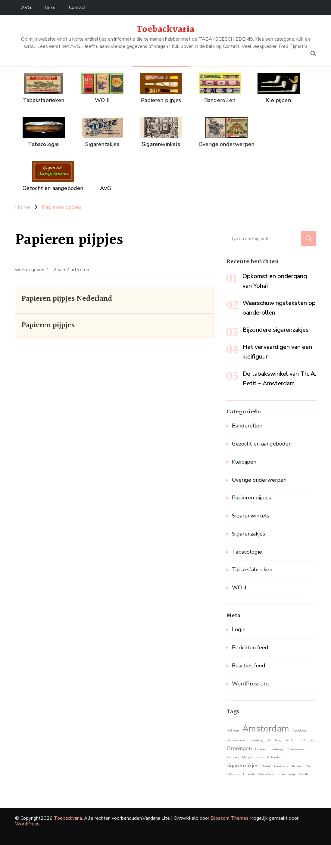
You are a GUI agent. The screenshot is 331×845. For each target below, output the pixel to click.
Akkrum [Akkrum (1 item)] (233, 730)
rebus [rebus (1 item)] (260, 757)
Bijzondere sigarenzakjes (275, 330)
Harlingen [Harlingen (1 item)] (278, 749)
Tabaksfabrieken (252, 569)
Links (50, 7)
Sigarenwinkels (250, 515)
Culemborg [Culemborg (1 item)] (255, 740)
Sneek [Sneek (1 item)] (266, 766)
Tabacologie (247, 551)
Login (238, 629)
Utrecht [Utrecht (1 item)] (248, 774)
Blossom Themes (229, 818)
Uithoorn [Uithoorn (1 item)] (233, 774)
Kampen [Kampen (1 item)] (233, 757)
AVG (26, 7)
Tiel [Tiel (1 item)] (308, 766)
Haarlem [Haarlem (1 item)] (261, 749)
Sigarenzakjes (248, 533)
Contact (77, 7)
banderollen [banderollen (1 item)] (235, 740)
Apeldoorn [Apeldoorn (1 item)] (299, 730)
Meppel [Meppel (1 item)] (247, 757)
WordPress (27, 824)
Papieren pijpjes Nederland (66, 299)
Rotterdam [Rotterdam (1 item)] (275, 757)
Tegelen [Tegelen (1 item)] (297, 766)
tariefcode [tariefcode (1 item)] (281, 766)
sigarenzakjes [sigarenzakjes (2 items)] (242, 765)
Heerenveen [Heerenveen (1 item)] (297, 749)
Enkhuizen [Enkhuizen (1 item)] (306, 740)
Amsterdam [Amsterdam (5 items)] (265, 728)
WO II (239, 587)
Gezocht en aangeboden (262, 443)
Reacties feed (248, 665)
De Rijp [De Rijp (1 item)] (290, 740)
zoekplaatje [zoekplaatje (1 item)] (287, 774)
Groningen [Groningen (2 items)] (239, 748)
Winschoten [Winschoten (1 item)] (267, 774)
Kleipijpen (244, 461)
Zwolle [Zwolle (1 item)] (303, 774)
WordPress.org (250, 683)
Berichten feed (250, 647)
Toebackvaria (165, 29)
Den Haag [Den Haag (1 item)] (274, 740)
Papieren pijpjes (48, 325)
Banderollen (247, 425)
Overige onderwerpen (259, 479)
